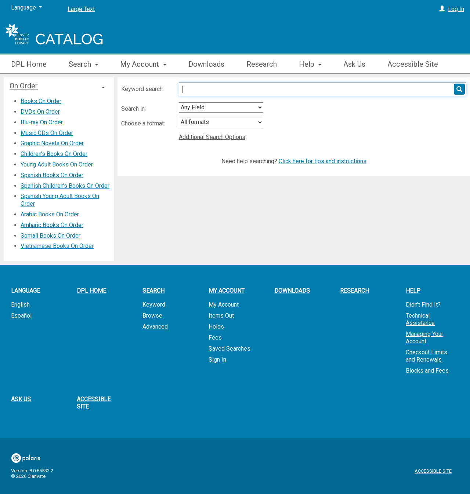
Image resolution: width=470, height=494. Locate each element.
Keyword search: (143, 88)
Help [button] (310, 64)
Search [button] (83, 64)
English (20, 304)
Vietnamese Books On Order (57, 245)
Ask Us (354, 64)
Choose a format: (143, 123)
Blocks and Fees (427, 370)
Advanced (155, 326)
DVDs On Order (40, 111)
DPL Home (29, 64)
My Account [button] (143, 64)
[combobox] (221, 107)
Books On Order (41, 101)
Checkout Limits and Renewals (426, 356)
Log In (456, 9)
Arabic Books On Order (50, 214)
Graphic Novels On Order (52, 143)
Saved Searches (229, 348)
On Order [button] (24, 85)
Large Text (81, 9)
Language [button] (25, 290)
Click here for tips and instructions (322, 161)
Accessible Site (412, 64)
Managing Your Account (424, 337)
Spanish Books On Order (52, 175)
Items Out (221, 315)
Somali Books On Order (50, 235)
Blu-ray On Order (42, 122)
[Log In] (442, 9)
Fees (215, 337)
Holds (216, 326)
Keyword (153, 304)
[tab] (59, 85)
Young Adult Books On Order (57, 164)
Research (261, 64)
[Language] (26, 7)
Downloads (206, 64)
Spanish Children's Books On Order (65, 185)
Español (21, 315)
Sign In (217, 359)
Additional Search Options (212, 136)
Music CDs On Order (47, 132)
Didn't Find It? (423, 304)
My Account (224, 304)
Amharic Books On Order (52, 225)
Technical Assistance (420, 319)
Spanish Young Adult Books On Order (60, 200)
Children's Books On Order (54, 153)
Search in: (134, 108)
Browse (152, 315)
